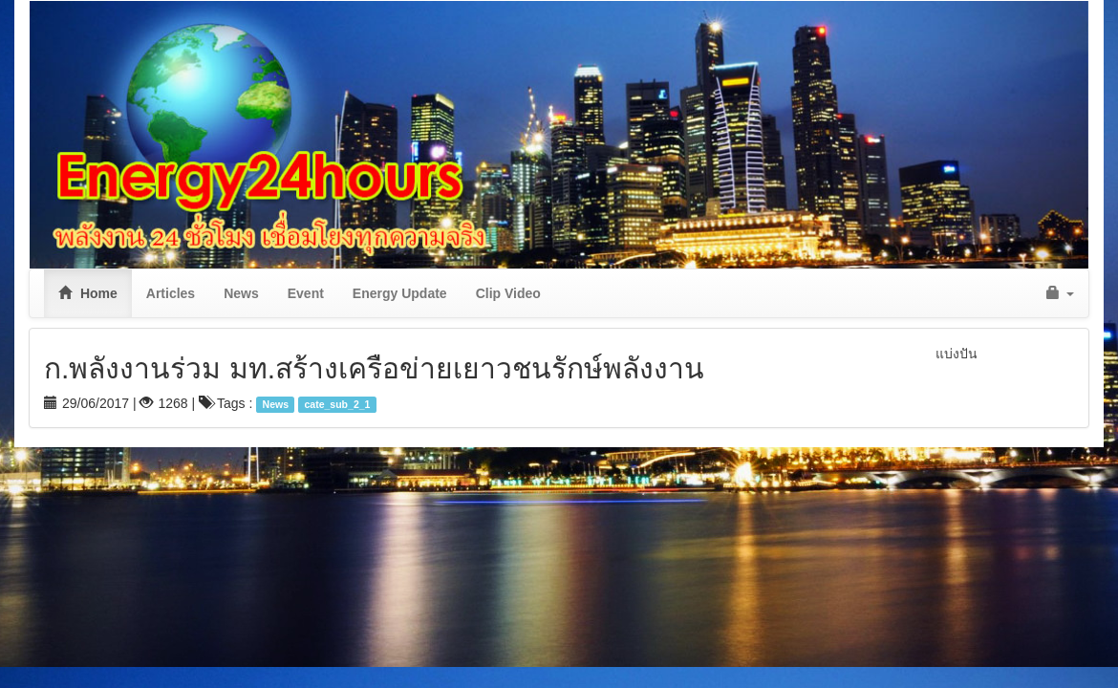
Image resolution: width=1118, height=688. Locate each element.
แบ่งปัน (956, 353)
